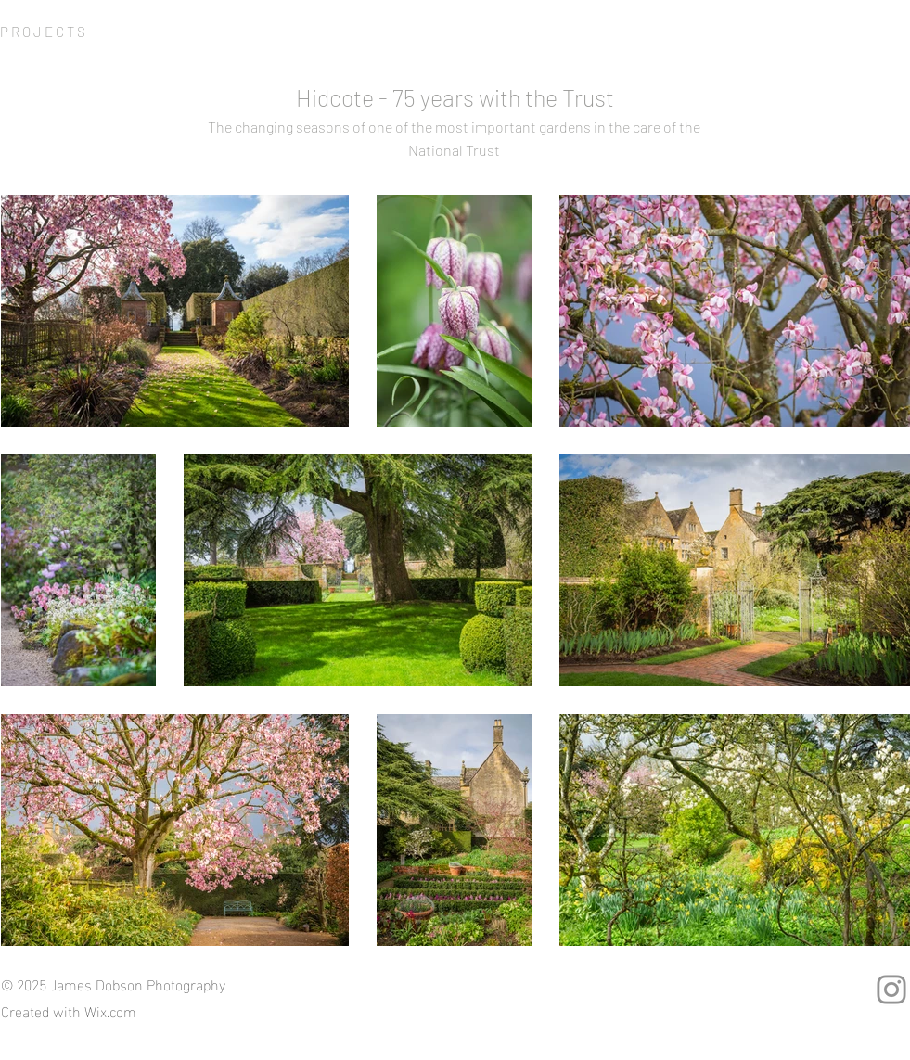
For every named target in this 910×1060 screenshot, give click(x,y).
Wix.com (110, 1010)
